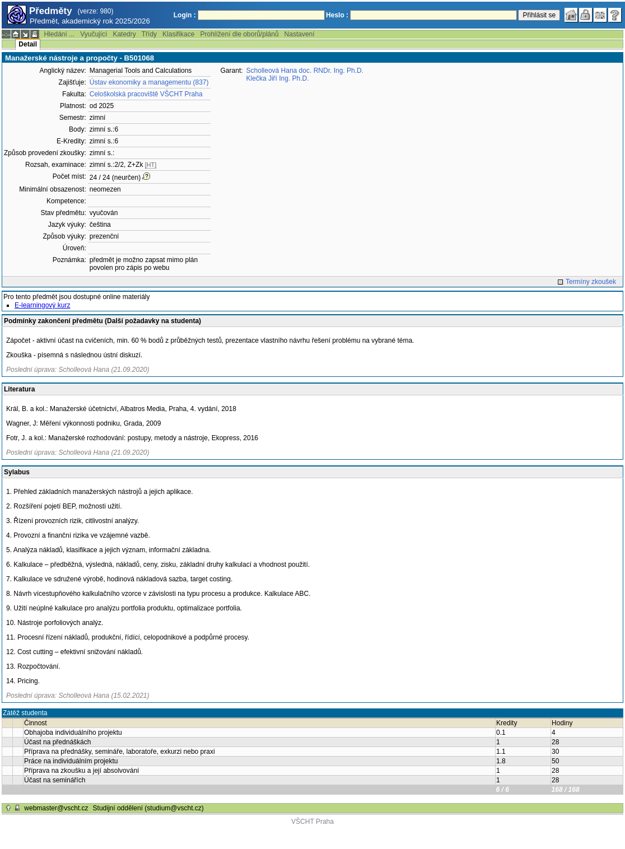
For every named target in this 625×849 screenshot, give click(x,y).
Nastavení (299, 34)
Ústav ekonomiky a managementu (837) (149, 82)
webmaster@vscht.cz (56, 808)
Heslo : (337, 15)
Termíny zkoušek (591, 282)
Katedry (124, 34)
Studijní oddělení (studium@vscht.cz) (148, 808)
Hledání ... (59, 34)
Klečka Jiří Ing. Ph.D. (277, 78)
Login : (185, 15)
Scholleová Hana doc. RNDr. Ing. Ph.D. (304, 70)
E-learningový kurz (42, 305)
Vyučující (93, 34)
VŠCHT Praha (312, 821)
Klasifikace (178, 34)
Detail (27, 44)
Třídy (149, 34)
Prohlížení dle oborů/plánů (239, 34)
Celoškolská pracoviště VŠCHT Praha (146, 94)
